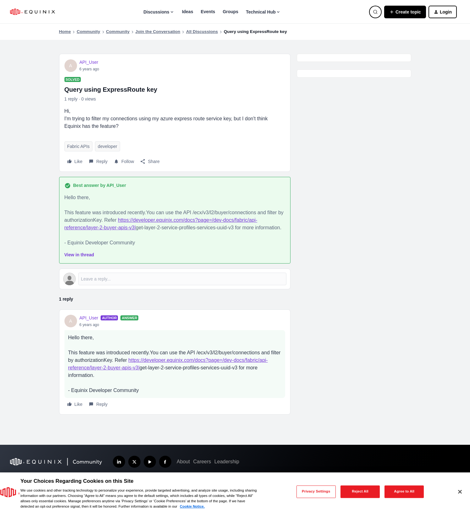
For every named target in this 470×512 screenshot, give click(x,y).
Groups (230, 11)
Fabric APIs (78, 146)
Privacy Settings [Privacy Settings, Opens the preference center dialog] (316, 491)
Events (208, 11)
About (183, 461)
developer (107, 146)
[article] (174, 362)
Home (65, 31)
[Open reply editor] (174, 279)
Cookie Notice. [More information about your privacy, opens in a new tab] (192, 506)
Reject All (360, 491)
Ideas (187, 11)
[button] (405, 12)
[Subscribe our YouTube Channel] (150, 462)
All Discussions (202, 31)
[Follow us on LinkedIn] (119, 462)
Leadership (226, 461)
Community (88, 31)
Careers (202, 461)
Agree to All (404, 491)
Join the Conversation (157, 31)
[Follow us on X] (134, 462)
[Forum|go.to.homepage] (32, 11)
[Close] (460, 491)
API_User (89, 62)
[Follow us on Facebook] (165, 462)
